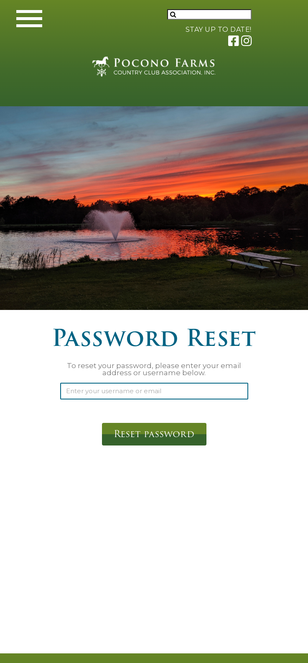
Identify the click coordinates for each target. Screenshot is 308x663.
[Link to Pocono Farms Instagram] (246, 40)
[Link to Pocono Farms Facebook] (233, 40)
